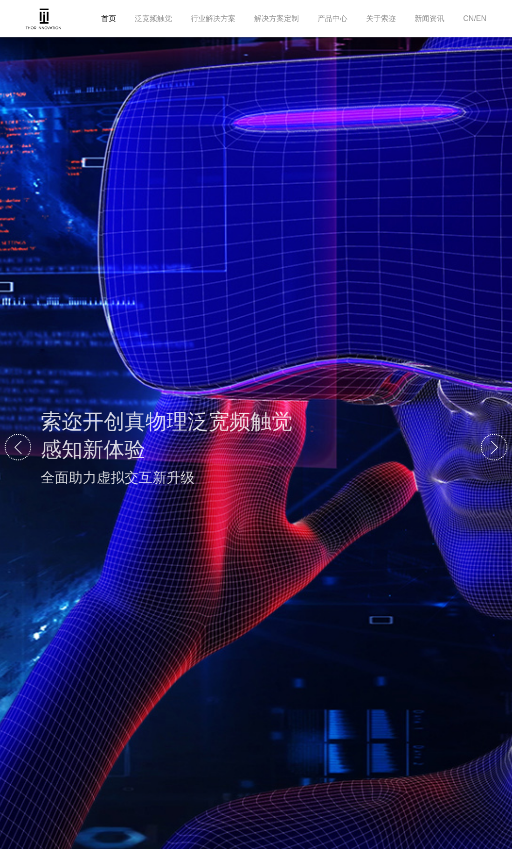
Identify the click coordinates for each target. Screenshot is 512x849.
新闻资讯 (429, 18)
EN (481, 18)
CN (468, 18)
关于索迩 (381, 18)
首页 (108, 18)
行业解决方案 (213, 18)
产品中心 (332, 18)
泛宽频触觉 (153, 18)
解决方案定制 (276, 18)
